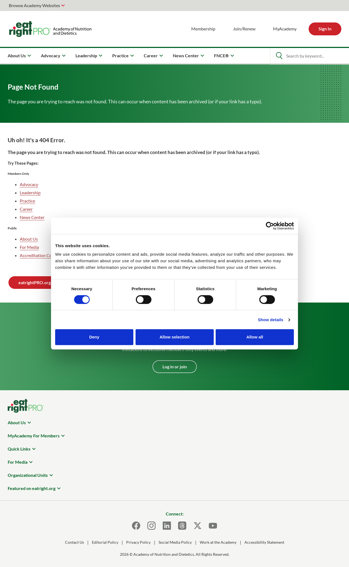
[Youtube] (212, 526)
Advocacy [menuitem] (50, 55)
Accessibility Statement (264, 542)
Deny (94, 337)
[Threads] (182, 526)
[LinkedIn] (166, 526)
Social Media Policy (175, 542)
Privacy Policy (138, 542)
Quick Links (19, 448)
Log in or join (174, 366)
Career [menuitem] (151, 55)
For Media (29, 247)
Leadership (30, 192)
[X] (197, 526)
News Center (32, 217)
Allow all (254, 337)
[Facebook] (136, 526)
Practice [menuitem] (120, 55)
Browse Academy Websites (34, 5)
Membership (203, 28)
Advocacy (29, 184)
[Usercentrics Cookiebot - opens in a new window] (270, 226)
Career (26, 209)
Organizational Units (28, 475)
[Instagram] (151, 526)
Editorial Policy (105, 542)
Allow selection (174, 337)
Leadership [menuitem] (86, 55)
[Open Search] (279, 55)
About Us (29, 238)
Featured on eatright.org (31, 488)
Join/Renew (244, 28)
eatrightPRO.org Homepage (45, 282)
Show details (270, 319)
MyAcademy (285, 28)
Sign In (325, 28)
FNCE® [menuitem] (221, 55)
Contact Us (74, 542)
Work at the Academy (218, 542)
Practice (27, 200)
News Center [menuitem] (186, 55)
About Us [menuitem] (17, 55)
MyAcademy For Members (34, 435)
